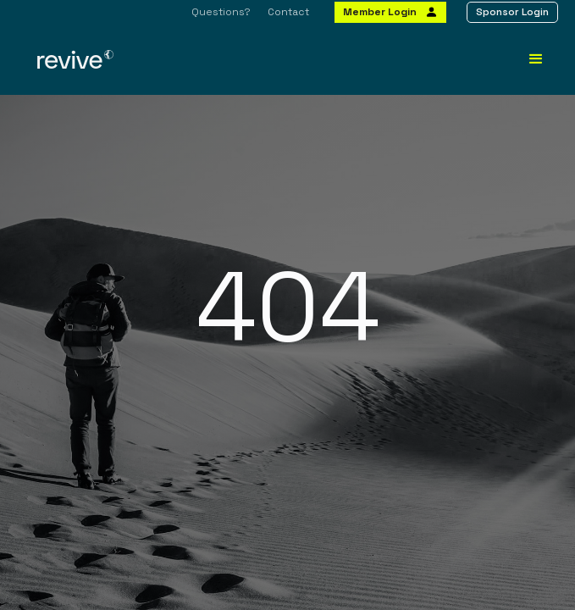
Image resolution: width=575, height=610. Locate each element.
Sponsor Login (512, 12)
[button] (536, 59)
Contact (288, 12)
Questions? (221, 12)
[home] (160, 59)
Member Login (380, 12)
